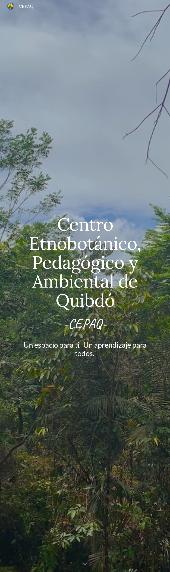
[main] (84, 286)
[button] (85, 564)
